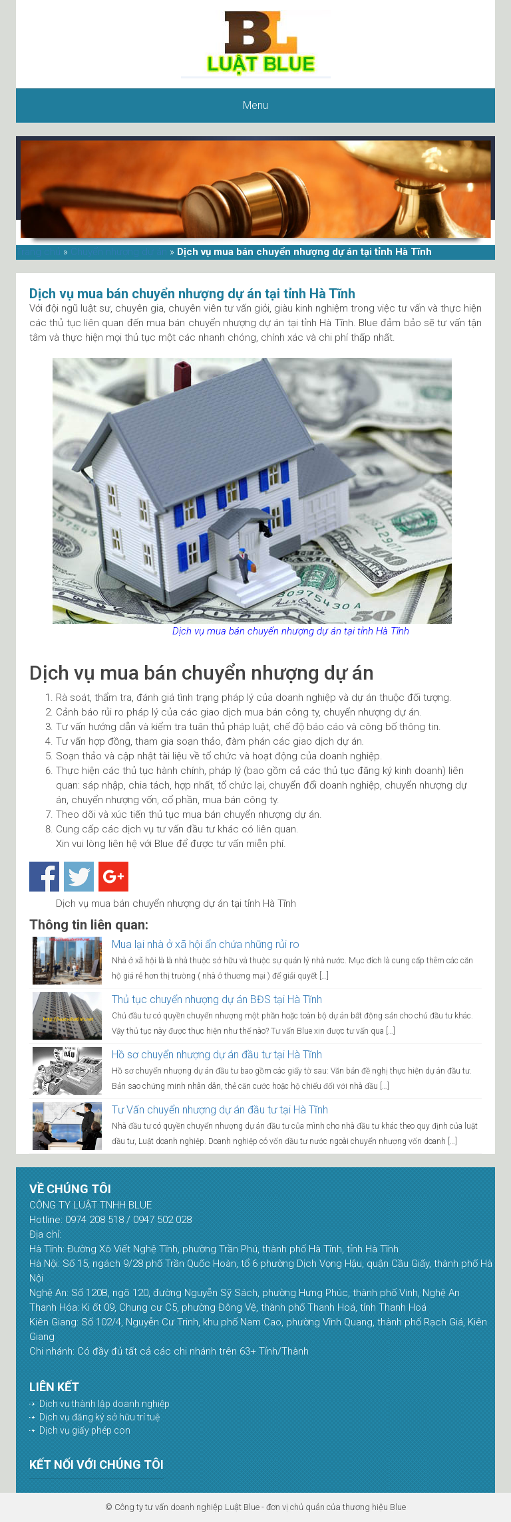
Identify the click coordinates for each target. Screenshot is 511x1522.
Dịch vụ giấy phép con (84, 1430)
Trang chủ (38, 252)
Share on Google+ (113, 877)
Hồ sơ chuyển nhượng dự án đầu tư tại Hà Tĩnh (217, 1054)
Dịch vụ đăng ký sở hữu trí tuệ (99, 1417)
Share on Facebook (44, 877)
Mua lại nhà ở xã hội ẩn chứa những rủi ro (205, 944)
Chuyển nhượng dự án (119, 252)
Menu (255, 105)
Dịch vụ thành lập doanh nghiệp (104, 1403)
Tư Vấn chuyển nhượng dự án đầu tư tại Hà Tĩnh (220, 1109)
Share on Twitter (79, 877)
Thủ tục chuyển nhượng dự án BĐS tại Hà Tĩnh (217, 999)
